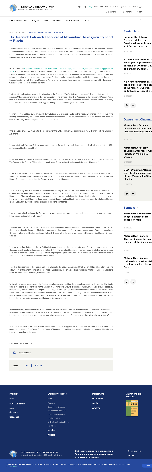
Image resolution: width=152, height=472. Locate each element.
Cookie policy (11, 466)
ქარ (122, 7)
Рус (79, 7)
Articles (51, 435)
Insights (35, 20)
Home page (13, 32)
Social (87, 20)
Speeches (14, 417)
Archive (140, 12)
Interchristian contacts (56, 415)
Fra (106, 7)
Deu (95, 7)
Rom (134, 7)
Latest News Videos (18, 20)
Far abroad (51, 426)
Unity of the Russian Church (58, 422)
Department (112, 12)
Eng (90, 7)
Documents (128, 12)
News (46, 20)
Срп (128, 7)
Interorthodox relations (56, 411)
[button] (126, 105)
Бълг (117, 7)
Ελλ (101, 7)
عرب (141, 7)
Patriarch (56, 20)
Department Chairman (56, 407)
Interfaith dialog (53, 418)
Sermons (13, 412)
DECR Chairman (73, 20)
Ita (111, 7)
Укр (84, 7)
